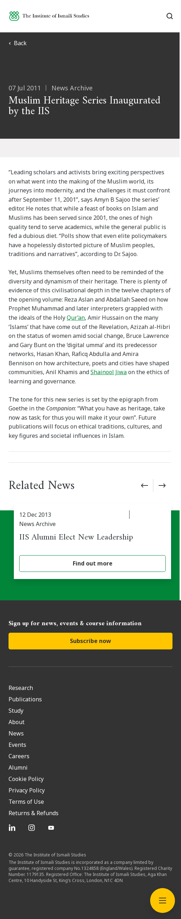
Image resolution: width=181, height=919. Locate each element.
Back (18, 43)
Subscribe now (90, 641)
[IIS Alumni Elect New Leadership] (93, 541)
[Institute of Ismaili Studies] (49, 16)
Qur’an (76, 318)
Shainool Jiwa (108, 372)
